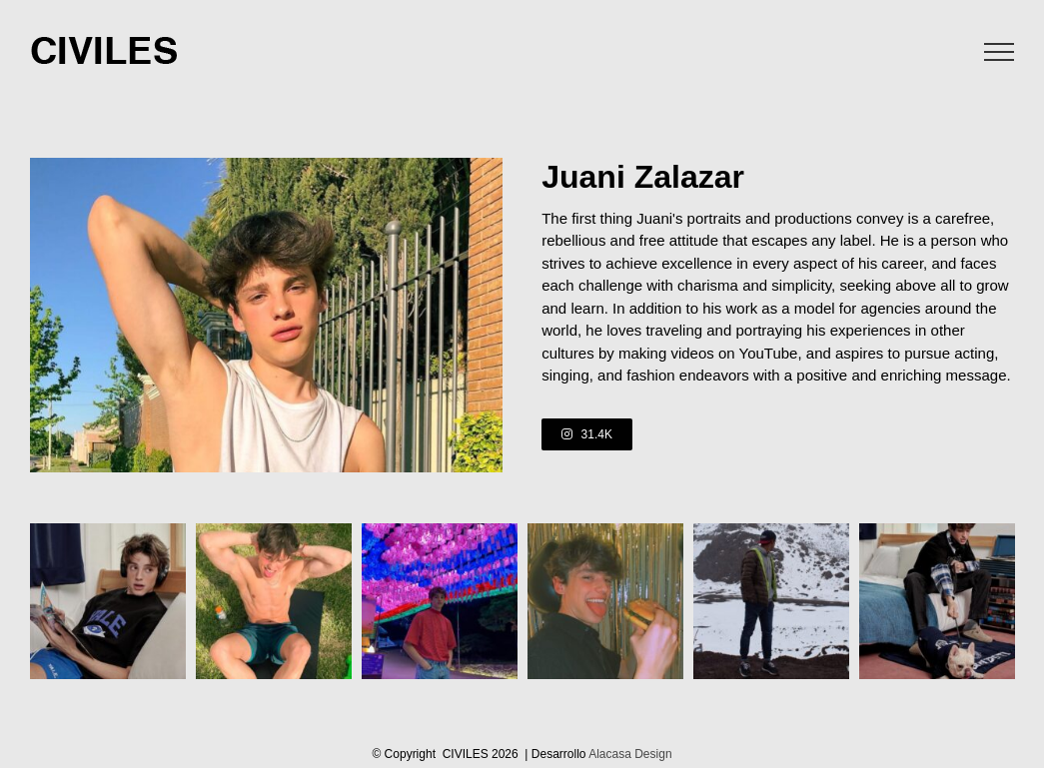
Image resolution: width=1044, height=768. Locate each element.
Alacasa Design (629, 754)
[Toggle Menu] (999, 52)
